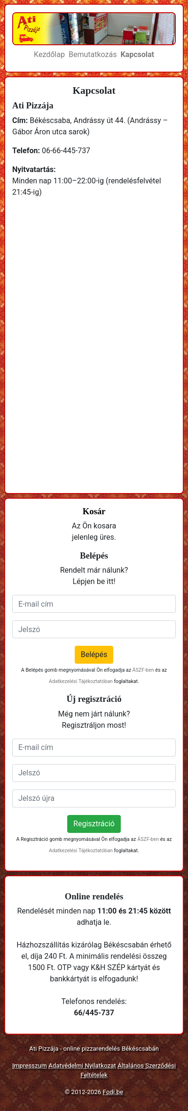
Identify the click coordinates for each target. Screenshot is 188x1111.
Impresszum (29, 1065)
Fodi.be (113, 1091)
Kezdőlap (49, 54)
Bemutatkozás (93, 54)
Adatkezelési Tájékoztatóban (81, 681)
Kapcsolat (137, 54)
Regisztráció (94, 823)
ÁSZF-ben (143, 670)
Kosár (94, 511)
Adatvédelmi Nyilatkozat (82, 1065)
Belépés (94, 654)
